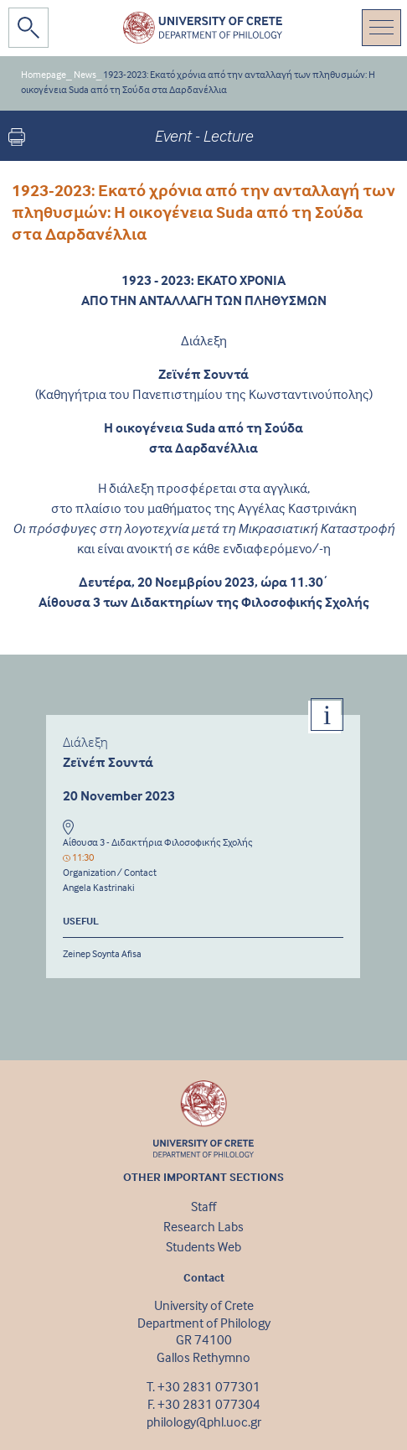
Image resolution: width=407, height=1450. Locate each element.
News (85, 74)
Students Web (203, 1246)
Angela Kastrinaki (99, 887)
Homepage (43, 74)
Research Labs (203, 1226)
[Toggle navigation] (381, 27)
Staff (203, 1206)
